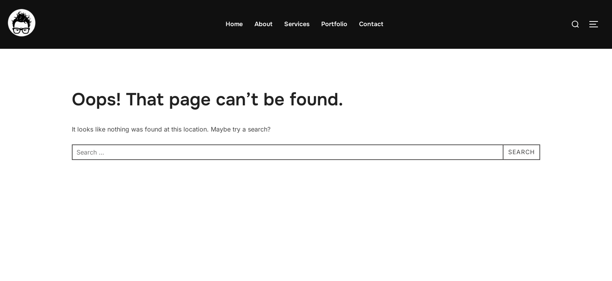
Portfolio (334, 24)
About (263, 24)
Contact (371, 24)
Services (297, 24)
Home (234, 24)
